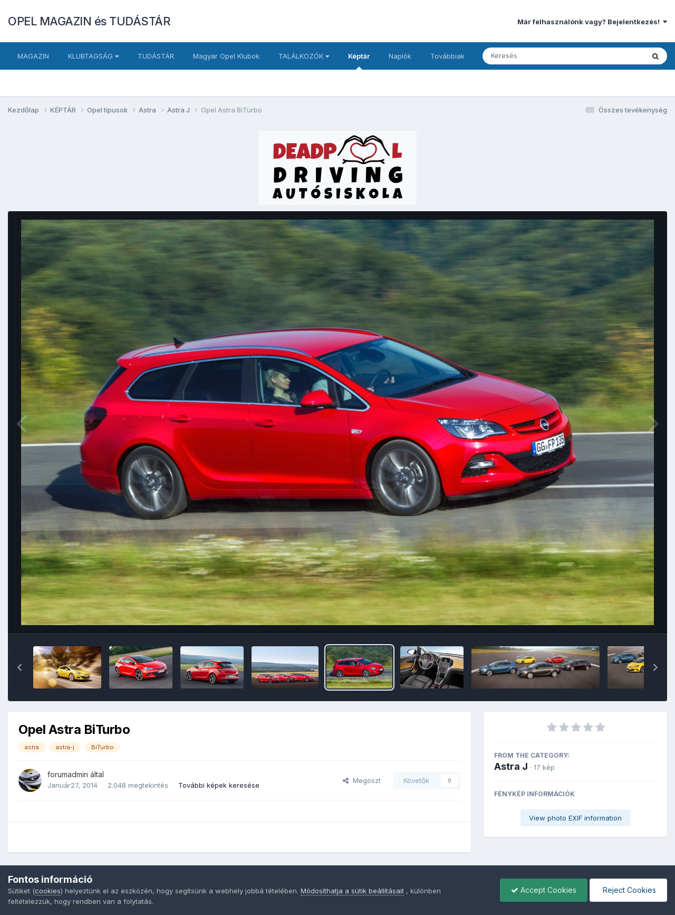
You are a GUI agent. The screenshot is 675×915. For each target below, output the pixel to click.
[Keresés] (534, 56)
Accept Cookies (543, 889)
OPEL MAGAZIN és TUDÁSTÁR (89, 21)
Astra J (511, 766)
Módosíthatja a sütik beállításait (352, 890)
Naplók (400, 56)
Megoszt (362, 780)
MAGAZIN (33, 56)
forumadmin (67, 774)
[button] (19, 667)
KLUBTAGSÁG (93, 56)
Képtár (359, 61)
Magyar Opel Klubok (226, 56)
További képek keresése (218, 785)
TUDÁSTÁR (156, 56)
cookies (48, 890)
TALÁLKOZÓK (303, 56)
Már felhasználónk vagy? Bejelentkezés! (592, 21)
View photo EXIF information (575, 818)
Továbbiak (447, 56)
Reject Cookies (628, 889)
